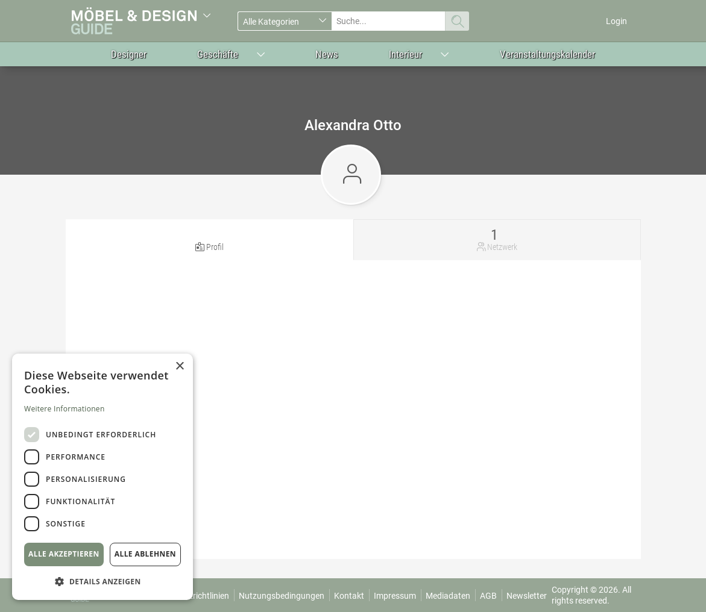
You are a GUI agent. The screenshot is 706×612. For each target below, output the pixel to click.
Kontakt (349, 596)
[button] (102, 581)
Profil (215, 247)
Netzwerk (502, 247)
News (326, 54)
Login (616, 21)
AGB (488, 596)
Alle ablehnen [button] (145, 554)
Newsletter (526, 596)
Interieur (405, 54)
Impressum (395, 596)
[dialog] (102, 477)
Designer (129, 54)
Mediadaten (448, 596)
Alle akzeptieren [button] (63, 554)
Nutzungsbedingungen (281, 596)
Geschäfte (217, 54)
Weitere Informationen (64, 409)
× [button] (179, 366)
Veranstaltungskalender (547, 54)
